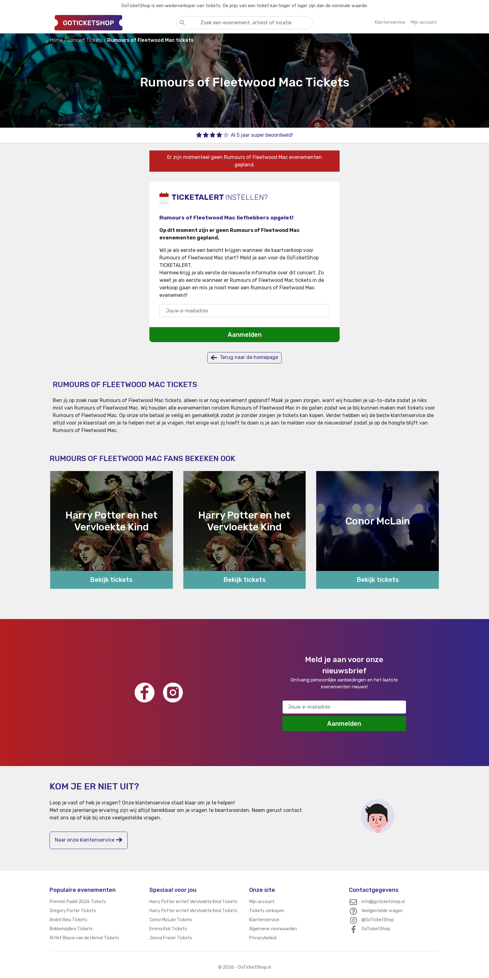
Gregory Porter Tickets (73, 910)
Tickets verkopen (266, 910)
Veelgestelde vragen (382, 910)
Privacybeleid (262, 938)
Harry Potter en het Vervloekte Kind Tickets (193, 901)
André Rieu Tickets (68, 919)
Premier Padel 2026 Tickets (78, 901)
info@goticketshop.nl (383, 901)
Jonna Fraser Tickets (170, 938)
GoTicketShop (375, 928)
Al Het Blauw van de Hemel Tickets (84, 938)
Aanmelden (245, 334)
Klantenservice (264, 919)
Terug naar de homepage (244, 357)
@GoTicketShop (377, 919)
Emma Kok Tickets (168, 928)
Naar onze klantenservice (88, 840)
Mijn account (262, 901)
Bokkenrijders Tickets (71, 928)
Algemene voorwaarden (273, 928)
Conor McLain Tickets (170, 919)
